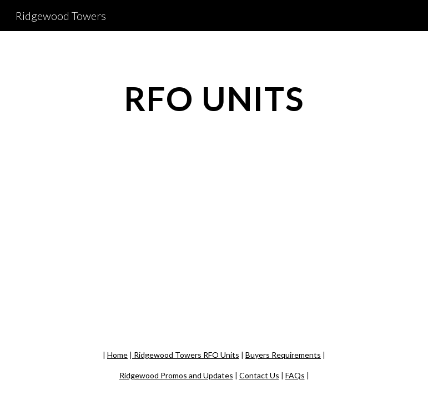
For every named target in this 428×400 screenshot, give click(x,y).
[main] (214, 98)
